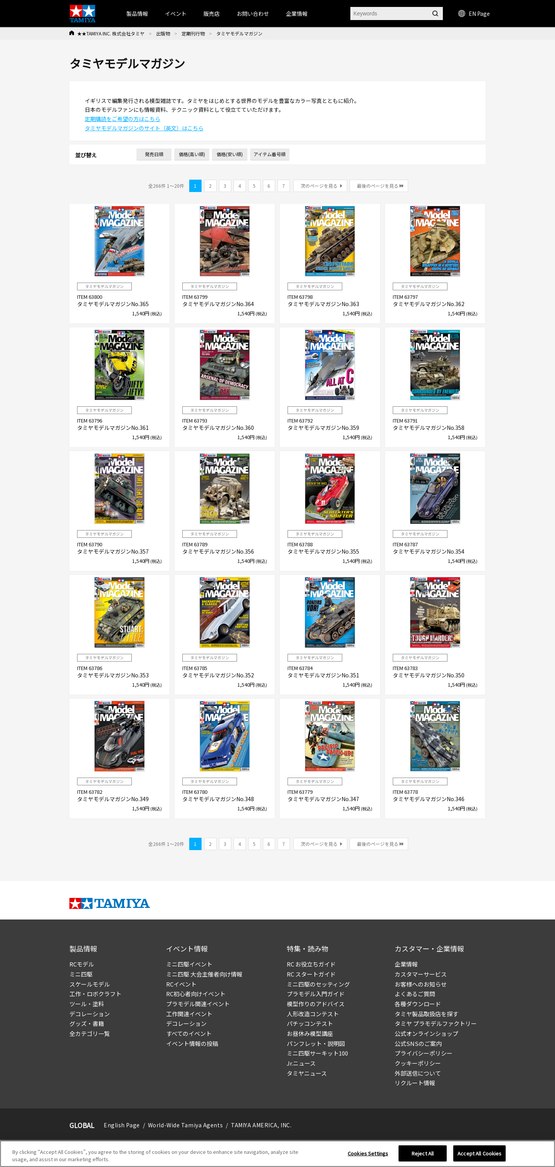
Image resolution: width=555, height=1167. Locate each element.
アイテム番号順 (270, 154)
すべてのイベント (189, 1033)
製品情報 (137, 13)
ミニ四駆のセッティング (318, 984)
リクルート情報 (415, 1083)
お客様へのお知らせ (421, 984)
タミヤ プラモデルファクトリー (436, 1023)
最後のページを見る (378, 185)
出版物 (163, 33)
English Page (122, 1125)
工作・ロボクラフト (95, 994)
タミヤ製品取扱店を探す (426, 1014)
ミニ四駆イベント (189, 964)
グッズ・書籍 (86, 1023)
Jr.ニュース (301, 1063)
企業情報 (406, 964)
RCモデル (81, 964)
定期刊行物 (193, 33)
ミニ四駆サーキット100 (317, 1053)
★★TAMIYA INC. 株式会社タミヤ (111, 33)
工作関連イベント (189, 1014)
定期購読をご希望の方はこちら (122, 119)
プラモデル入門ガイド (316, 994)
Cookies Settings (368, 1153)
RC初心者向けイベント (195, 994)
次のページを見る (319, 185)
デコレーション (89, 1014)
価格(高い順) (192, 154)
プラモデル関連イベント (198, 1004)
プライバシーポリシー (423, 1053)
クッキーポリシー (418, 1063)
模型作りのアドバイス (316, 1004)
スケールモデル (89, 984)
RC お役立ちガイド (311, 964)
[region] (277, 1153)
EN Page (474, 13)
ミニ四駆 (80, 974)
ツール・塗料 (86, 1004)
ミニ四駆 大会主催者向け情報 (204, 974)
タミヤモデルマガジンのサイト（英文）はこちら (144, 128)
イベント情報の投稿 (192, 1043)
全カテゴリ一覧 (89, 1033)
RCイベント (181, 984)
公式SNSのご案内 (418, 1043)
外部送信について (418, 1073)
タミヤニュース (307, 1073)
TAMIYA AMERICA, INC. (261, 1125)
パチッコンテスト (310, 1023)
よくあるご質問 (415, 994)
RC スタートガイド (311, 974)
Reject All (423, 1153)
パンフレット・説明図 (316, 1043)
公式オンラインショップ (426, 1033)
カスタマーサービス (421, 974)
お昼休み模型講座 (310, 1033)
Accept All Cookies (479, 1153)
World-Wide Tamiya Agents (185, 1125)
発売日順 (154, 154)
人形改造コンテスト (313, 1014)
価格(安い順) (230, 154)
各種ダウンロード (418, 1004)
